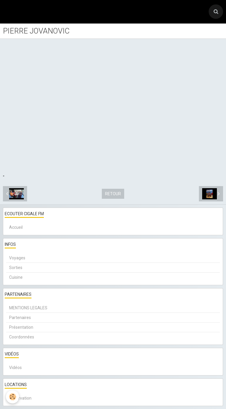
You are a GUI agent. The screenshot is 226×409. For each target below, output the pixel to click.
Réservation (20, 398)
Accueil (16, 227)
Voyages (17, 258)
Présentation (21, 327)
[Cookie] (12, 396)
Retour (113, 193)
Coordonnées (21, 337)
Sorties (15, 267)
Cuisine (16, 277)
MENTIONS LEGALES (28, 308)
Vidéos (15, 367)
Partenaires (20, 317)
